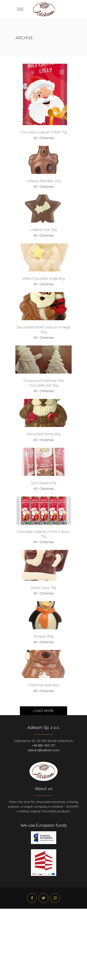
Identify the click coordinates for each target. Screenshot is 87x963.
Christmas (47, 138)
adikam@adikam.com (44, 750)
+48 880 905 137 (43, 745)
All (35, 138)
